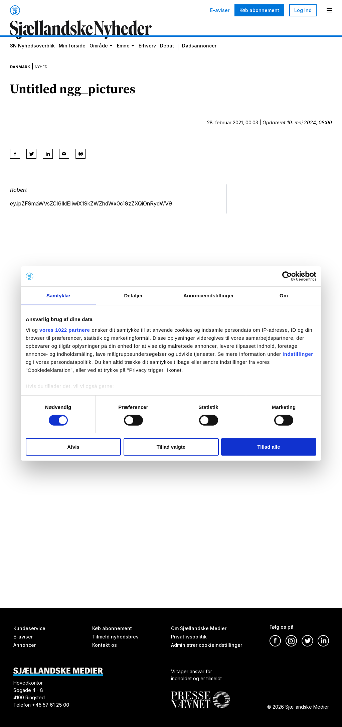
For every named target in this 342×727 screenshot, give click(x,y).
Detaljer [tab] (133, 295)
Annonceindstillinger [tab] (208, 295)
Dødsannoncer (199, 57)
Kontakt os (104, 645)
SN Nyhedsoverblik (32, 57)
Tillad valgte (171, 447)
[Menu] (329, 10)
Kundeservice (29, 628)
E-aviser (219, 10)
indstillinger (298, 353)
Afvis (73, 447)
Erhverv (147, 57)
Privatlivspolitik (189, 636)
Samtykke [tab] (58, 295)
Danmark (24, 76)
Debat (167, 57)
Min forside (72, 57)
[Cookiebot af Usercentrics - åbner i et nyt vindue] (287, 276)
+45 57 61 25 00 (50, 705)
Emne (123, 57)
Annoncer (24, 645)
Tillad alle (268, 447)
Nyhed (52, 76)
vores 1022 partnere (64, 329)
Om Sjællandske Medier (198, 628)
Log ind (303, 10)
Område (99, 57)
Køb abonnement (259, 10)
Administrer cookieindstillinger (206, 645)
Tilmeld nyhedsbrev (115, 636)
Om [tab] (284, 295)
